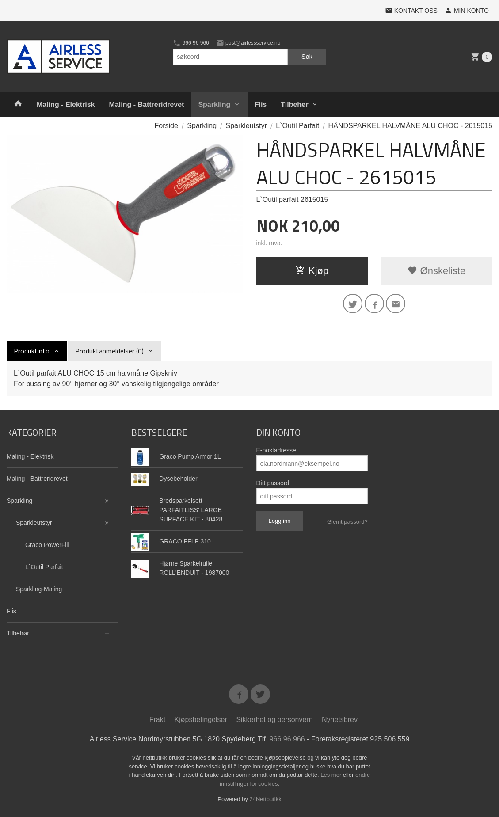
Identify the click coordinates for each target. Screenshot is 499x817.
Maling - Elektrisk (66, 104)
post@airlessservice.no (248, 43)
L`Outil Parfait (44, 566)
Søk (306, 56)
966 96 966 (191, 43)
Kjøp (311, 270)
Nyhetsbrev (340, 719)
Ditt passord (272, 482)
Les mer (331, 774)
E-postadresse (276, 450)
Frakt (157, 719)
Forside (166, 125)
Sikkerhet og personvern (274, 719)
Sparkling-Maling (39, 589)
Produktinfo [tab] (32, 351)
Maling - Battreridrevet (146, 104)
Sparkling (214, 104)
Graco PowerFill (47, 544)
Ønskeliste (436, 270)
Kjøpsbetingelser (201, 719)
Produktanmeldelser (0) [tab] (109, 351)
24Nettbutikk (266, 799)
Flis (261, 104)
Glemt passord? (347, 521)
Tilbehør (295, 104)
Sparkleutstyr (34, 522)
